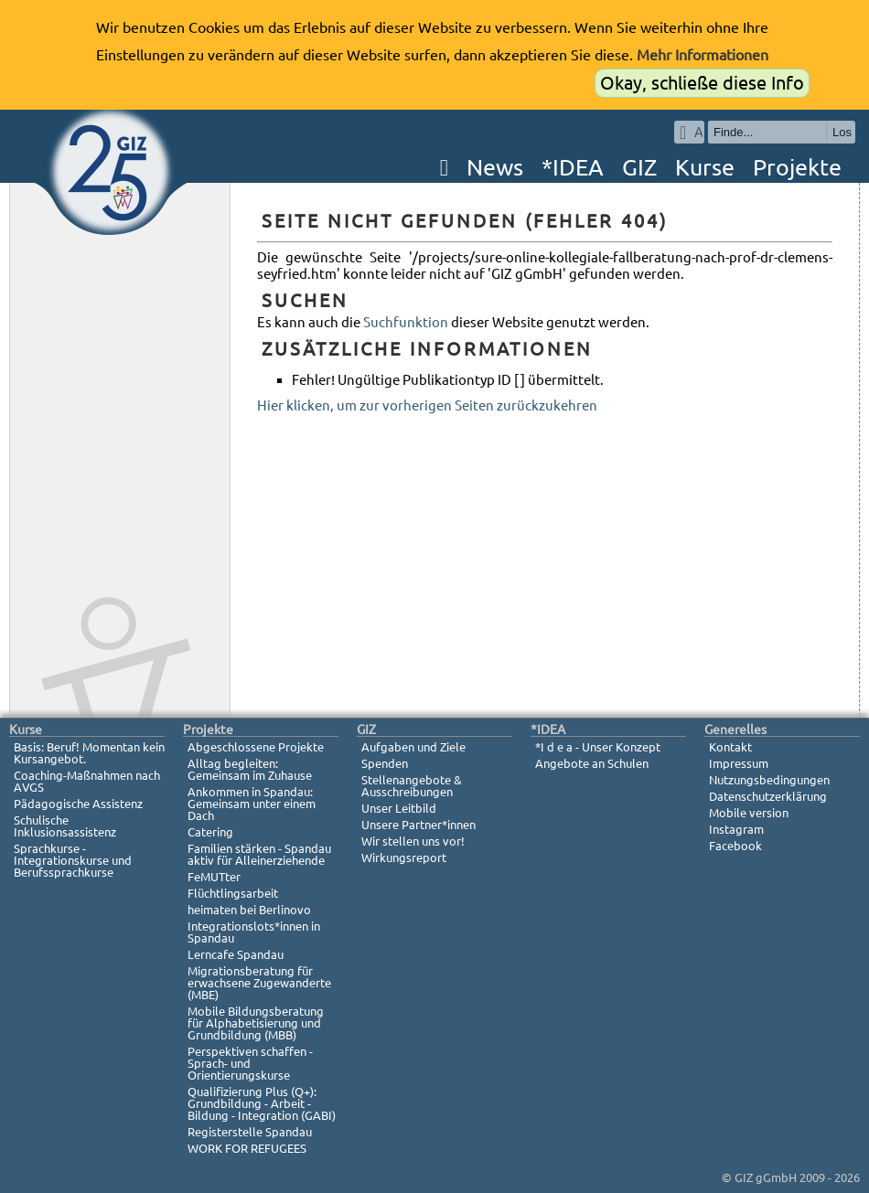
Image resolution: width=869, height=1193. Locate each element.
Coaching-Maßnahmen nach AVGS (87, 781)
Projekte (797, 167)
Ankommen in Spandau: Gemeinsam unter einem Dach (252, 803)
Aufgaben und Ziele (413, 746)
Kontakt (730, 746)
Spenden (384, 763)
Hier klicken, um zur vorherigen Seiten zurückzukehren (427, 405)
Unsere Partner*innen (418, 824)
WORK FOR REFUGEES (247, 1148)
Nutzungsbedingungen (769, 779)
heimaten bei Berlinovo (249, 909)
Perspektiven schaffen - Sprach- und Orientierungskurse (250, 1063)
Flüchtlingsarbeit (233, 893)
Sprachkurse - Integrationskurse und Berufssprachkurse (73, 860)
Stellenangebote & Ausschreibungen (411, 785)
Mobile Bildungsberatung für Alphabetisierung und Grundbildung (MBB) (256, 1023)
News (495, 167)
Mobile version (749, 812)
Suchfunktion (405, 322)
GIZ (639, 167)
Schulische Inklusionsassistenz (65, 826)
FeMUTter (214, 876)
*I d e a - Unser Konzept (597, 746)
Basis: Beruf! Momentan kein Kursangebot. (89, 752)
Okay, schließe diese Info (702, 82)
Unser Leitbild (398, 808)
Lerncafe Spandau (236, 954)
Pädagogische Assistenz (78, 803)
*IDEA (573, 167)
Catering (210, 832)
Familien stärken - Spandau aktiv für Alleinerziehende (259, 854)
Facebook (735, 845)
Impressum (738, 763)
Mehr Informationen (702, 55)
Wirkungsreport (403, 857)
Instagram (736, 829)
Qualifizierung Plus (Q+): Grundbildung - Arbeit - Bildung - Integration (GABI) (262, 1103)
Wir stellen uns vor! (413, 841)
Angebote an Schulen (592, 763)
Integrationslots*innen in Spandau (254, 932)
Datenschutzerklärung (768, 796)
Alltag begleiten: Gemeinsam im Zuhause (250, 769)
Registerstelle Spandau (250, 1131)
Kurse (705, 167)
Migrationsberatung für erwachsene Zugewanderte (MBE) (259, 982)
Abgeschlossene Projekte (256, 746)
